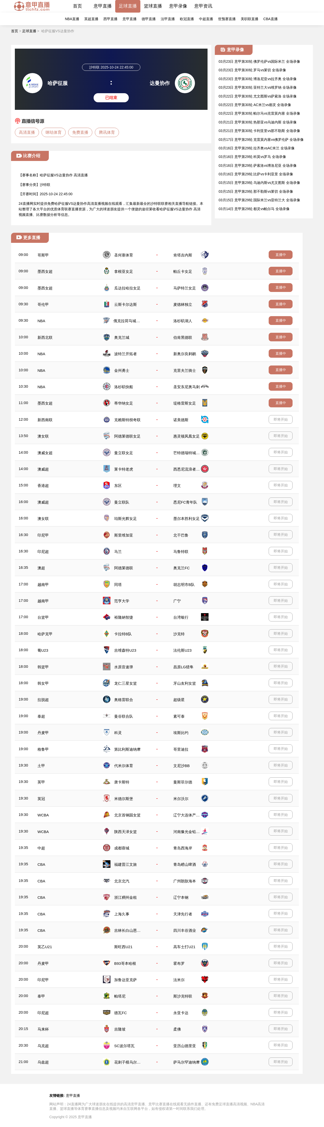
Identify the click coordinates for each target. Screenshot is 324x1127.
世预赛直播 (227, 19)
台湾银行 (180, 617)
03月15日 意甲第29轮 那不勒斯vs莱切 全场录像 (256, 191)
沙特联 (45, 185)
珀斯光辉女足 (125, 518)
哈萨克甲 (45, 634)
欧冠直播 (187, 19)
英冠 (41, 799)
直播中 (280, 255)
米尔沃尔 (180, 799)
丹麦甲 (43, 733)
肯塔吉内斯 (182, 255)
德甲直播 (149, 19)
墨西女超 (45, 271)
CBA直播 (270, 19)
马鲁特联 (180, 551)
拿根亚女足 (123, 271)
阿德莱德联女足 (127, 436)
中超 (41, 848)
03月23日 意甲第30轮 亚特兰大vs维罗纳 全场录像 (258, 87)
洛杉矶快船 (123, 387)
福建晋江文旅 (125, 864)
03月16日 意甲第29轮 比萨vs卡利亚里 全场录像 (256, 174)
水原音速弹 (123, 667)
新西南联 (45, 420)
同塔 (118, 584)
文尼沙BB (181, 766)
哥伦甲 (43, 304)
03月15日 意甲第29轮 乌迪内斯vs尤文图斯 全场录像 (259, 183)
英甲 (41, 782)
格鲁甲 (43, 749)
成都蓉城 (121, 848)
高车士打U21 (184, 947)
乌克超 (43, 1046)
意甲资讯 (203, 6)
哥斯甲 (43, 255)
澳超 (41, 568)
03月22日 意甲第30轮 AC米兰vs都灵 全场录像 (255, 105)
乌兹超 (43, 1062)
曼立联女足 (123, 453)
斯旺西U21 (123, 947)
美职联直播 (249, 19)
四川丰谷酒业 (184, 930)
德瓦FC (120, 1013)
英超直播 (91, 19)
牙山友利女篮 (184, 683)
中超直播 (206, 19)
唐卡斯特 (121, 782)
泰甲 (41, 996)
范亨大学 (121, 601)
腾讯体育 (107, 132)
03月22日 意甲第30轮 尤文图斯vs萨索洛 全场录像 (258, 96)
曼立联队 (121, 502)
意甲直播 (103, 6)
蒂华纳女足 (123, 403)
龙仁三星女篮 (125, 683)
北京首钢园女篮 (127, 815)
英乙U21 (44, 947)
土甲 (41, 766)
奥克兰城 (121, 337)
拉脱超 (43, 700)
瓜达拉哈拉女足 (127, 288)
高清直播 (27, 132)
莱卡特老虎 (123, 469)
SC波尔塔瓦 (124, 1046)
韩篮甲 (43, 667)
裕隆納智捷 (123, 617)
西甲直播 (110, 19)
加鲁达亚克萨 (125, 980)
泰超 (41, 716)
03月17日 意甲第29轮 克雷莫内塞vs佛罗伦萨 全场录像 (261, 140)
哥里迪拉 (180, 749)
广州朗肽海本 (184, 881)
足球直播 (128, 6)
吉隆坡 (120, 1029)
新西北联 (45, 337)
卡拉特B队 (123, 634)
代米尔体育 (123, 766)
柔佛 (177, 1029)
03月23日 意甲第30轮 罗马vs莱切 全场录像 (252, 70)
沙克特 (179, 634)
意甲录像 (178, 6)
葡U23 (42, 650)
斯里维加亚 (123, 535)
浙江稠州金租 (125, 897)
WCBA (43, 815)
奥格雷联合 (123, 700)
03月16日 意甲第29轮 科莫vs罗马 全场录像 (252, 157)
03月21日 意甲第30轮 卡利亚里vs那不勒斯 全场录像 (259, 131)
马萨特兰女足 (184, 288)
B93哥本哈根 (125, 963)
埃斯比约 (180, 733)
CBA (41, 864)
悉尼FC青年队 (185, 502)
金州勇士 (121, 370)
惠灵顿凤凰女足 (186, 436)
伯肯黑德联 (182, 337)
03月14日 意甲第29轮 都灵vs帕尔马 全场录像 (254, 209)
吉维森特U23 (125, 650)
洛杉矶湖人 (182, 321)
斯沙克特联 (182, 996)
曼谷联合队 (123, 716)
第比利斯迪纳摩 (127, 749)
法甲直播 (168, 19)
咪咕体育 (54, 132)
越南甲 (43, 584)
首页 (77, 6)
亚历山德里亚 (184, 1046)
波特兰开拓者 (125, 354)
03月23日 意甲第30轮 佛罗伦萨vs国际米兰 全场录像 (259, 61)
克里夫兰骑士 (184, 370)
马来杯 (43, 1029)
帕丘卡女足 (182, 271)
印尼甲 (43, 535)
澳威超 (43, 469)
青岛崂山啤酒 (184, 864)
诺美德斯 (180, 420)
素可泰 (179, 716)
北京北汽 (121, 881)
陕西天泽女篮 (125, 832)
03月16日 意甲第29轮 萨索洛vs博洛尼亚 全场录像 (258, 165)
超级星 (179, 700)
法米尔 (179, 980)
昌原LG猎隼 (183, 667)
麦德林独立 (182, 304)
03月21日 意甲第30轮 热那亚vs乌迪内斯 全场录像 (258, 122)
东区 (118, 485)
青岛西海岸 (182, 848)
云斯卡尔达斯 (125, 304)
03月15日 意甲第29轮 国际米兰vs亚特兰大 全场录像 (259, 200)
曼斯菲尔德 (182, 782)
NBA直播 (72, 19)
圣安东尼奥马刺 (186, 387)
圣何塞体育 (123, 255)
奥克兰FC (181, 568)
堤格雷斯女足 (184, 403)
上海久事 (121, 914)
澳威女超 (45, 453)
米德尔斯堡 (123, 799)
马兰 (118, 551)
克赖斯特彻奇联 (127, 420)
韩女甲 (43, 683)
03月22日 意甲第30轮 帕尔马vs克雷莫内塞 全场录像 (259, 113)
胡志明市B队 (184, 584)
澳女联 (43, 436)
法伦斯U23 (182, 650)
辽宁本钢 (180, 897)
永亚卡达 (180, 1013)
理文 (177, 485)
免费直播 (80, 132)
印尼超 (43, 551)
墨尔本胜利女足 (186, 518)
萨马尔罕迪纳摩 (186, 1062)
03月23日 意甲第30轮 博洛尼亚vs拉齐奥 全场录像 (258, 79)
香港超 (43, 485)
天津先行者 (182, 914)
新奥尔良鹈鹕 (184, 354)
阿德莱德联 (123, 568)
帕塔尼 (120, 996)
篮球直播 (153, 6)
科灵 (118, 733)
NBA (41, 321)
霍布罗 (179, 963)
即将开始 (281, 419)
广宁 (177, 601)
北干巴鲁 (180, 535)
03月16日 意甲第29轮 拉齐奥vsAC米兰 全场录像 (257, 148)
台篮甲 (43, 617)
